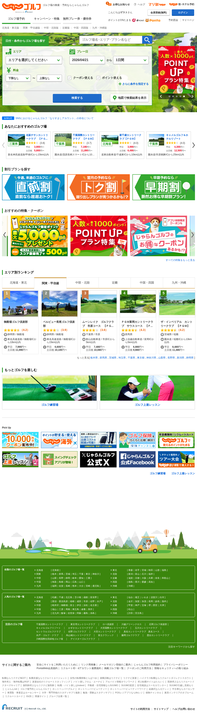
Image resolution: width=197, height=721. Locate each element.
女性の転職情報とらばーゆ (83, 678)
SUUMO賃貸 (127, 685)
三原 (61, 609)
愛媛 (144, 582)
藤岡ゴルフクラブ (130, 635)
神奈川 (95, 574)
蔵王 (137, 597)
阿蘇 (79, 613)
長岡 (150, 601)
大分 (81, 586)
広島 (74, 582)
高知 (150, 582)
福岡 (54, 586)
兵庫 (150, 578)
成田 (79, 601)
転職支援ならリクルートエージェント (48, 678)
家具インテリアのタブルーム (179, 692)
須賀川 (154, 597)
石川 (144, 574)
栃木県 (94, 357)
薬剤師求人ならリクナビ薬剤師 (38, 685)
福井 (150, 574)
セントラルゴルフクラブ (48, 631)
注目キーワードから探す (181, 646)
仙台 (130, 597)
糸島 (92, 613)
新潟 (130, 574)
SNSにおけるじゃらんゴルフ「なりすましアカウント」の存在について (54, 118)
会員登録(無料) (158, 12)
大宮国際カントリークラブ (113, 628)
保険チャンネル (153, 692)
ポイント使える (109, 78)
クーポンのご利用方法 (139, 668)
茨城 (68, 574)
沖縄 (130, 586)
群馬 (61, 574)
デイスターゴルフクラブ (82, 639)
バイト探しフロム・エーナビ (87, 681)
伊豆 (79, 605)
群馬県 (103, 357)
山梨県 (162, 357)
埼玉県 (122, 357)
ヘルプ (141, 4)
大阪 (144, 578)
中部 (38, 578)
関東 (38, 574)
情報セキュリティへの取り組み (171, 668)
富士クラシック (106, 635)
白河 (162, 597)
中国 (38, 582)
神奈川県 (151, 357)
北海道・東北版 (10, 27)
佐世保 (71, 613)
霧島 (85, 613)
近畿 (115, 578)
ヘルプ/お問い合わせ (183, 709)
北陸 (115, 574)
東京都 (140, 357)
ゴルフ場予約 (16, 18)
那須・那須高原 (60, 601)
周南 (68, 609)
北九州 (55, 613)
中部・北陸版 (51, 27)
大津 (162, 605)
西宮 (155, 605)
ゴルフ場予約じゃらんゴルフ (34, 689)
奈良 (157, 578)
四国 (115, 582)
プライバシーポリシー (175, 664)
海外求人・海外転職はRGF (15, 681)
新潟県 (180, 357)
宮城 (144, 570)
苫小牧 (78, 597)
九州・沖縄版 (99, 27)
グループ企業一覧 (58, 696)
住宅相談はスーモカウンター (151, 685)
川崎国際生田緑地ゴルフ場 (49, 639)
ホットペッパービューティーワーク (128, 689)
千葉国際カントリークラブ (49, 624)
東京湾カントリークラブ (82, 624)
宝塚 (144, 605)
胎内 (164, 601)
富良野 (93, 597)
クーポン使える (80, 78)
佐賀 (61, 586)
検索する (77, 97)
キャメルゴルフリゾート (48, 628)
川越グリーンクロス (131, 624)
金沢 (130, 601)
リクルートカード (14, 696)
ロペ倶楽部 (108, 624)
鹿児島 (95, 586)
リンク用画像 (88, 664)
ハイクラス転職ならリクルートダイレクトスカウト (165, 678)
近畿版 (66, 27)
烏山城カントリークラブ (78, 635)
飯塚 (63, 613)
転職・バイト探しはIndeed (70, 685)
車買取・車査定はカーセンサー (23, 692)
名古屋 (93, 605)
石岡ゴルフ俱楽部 (158, 624)
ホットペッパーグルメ (63, 689)
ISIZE (29, 696)
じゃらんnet (11, 689)
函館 (85, 597)
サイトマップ (161, 709)
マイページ (188, 20)
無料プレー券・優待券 (77, 18)
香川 (137, 582)
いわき (145, 597)
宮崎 (88, 586)
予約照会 (173, 20)
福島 (164, 570)
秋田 (150, 570)
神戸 (137, 605)
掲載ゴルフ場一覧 (114, 668)
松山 (130, 609)
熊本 (74, 586)
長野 (61, 578)
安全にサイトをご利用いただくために (57, 664)
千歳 (61, 597)
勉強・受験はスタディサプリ (97, 692)
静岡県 (190, 357)
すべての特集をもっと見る (180, 260)
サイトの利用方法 (140, 709)
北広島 (69, 597)
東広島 (75, 609)
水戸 (99, 601)
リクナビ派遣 (130, 678)
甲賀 (130, 605)
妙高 (157, 601)
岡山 (68, 582)
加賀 (137, 601)
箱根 (72, 601)
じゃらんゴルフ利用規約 (147, 664)
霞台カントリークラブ (158, 635)
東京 (88, 574)
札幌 (54, 597)
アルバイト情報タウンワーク (119, 681)
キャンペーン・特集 (47, 18)
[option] (40, 236)
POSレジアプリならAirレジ (129, 692)
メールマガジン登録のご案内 (115, 664)
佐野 (92, 601)
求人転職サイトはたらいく (151, 681)
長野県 (171, 357)
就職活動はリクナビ (110, 678)
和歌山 (165, 578)
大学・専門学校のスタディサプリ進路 (61, 692)
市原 (85, 601)
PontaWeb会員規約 (47, 668)
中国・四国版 (81, 27)
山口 (81, 582)
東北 (115, 570)
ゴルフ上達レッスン (183, 473)
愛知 (81, 578)
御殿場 (64, 605)
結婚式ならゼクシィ (159, 689)
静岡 (68, 578)
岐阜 (74, 578)
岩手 (137, 570)
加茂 (144, 601)
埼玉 (74, 574)
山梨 (54, 578)
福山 (54, 609)
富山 (137, 574)
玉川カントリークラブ (146, 628)
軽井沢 (55, 605)
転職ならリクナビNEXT (14, 678)
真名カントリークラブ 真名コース (141, 631)
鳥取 (54, 582)
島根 (61, 582)
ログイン (183, 12)
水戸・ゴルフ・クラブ (47, 635)
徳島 (130, 582)
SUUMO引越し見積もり (181, 685)
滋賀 (130, 578)
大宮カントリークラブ (105, 631)
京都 (137, 578)
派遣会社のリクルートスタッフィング (51, 681)
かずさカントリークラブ (80, 628)
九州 (38, 586)
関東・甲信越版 (31, 27)
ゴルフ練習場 (158, 473)
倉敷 (83, 609)
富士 (72, 605)
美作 (90, 609)
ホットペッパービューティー (92, 689)
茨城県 (112, 357)
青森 (130, 570)
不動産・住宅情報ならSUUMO (103, 685)
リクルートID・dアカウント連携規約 (81, 668)
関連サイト (40, 696)
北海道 (55, 570)
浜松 (85, 605)
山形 (157, 570)
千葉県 (131, 357)
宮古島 (138, 613)
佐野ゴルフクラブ (77, 631)
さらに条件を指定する (135, 83)
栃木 (54, 574)
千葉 (81, 574)
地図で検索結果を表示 (129, 98)
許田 (130, 613)
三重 (88, 578)
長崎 (68, 586)
